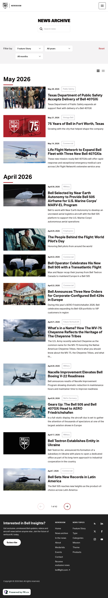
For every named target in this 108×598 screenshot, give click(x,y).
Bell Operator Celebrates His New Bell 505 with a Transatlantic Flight (74, 265)
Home (58, 528)
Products (77, 552)
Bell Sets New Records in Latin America (72, 479)
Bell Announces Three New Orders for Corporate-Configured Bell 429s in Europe (76, 295)
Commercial (68, 143)
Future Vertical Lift (71, 322)
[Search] (41, 29)
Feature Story (79, 528)
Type (75, 533)
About (58, 542)
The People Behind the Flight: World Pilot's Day (76, 239)
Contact (59, 556)
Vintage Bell (68, 117)
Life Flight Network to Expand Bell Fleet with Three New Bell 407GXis (75, 151)
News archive (61, 533)
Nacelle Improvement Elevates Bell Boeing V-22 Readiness (75, 374)
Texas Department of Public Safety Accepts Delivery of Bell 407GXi (75, 97)
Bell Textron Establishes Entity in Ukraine (73, 443)
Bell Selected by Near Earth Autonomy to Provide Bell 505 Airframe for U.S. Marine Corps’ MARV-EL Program (72, 199)
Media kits (60, 547)
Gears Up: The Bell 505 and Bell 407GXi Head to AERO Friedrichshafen (72, 408)
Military (66, 186)
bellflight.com (61, 569)
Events (58, 552)
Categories (78, 537)
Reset (102, 48)
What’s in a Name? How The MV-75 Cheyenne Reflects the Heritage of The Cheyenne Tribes (75, 332)
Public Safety (68, 89)
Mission (76, 542)
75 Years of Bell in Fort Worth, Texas (76, 123)
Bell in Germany (70, 398)
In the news (60, 537)
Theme (76, 547)
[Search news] (54, 29)
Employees (68, 231)
